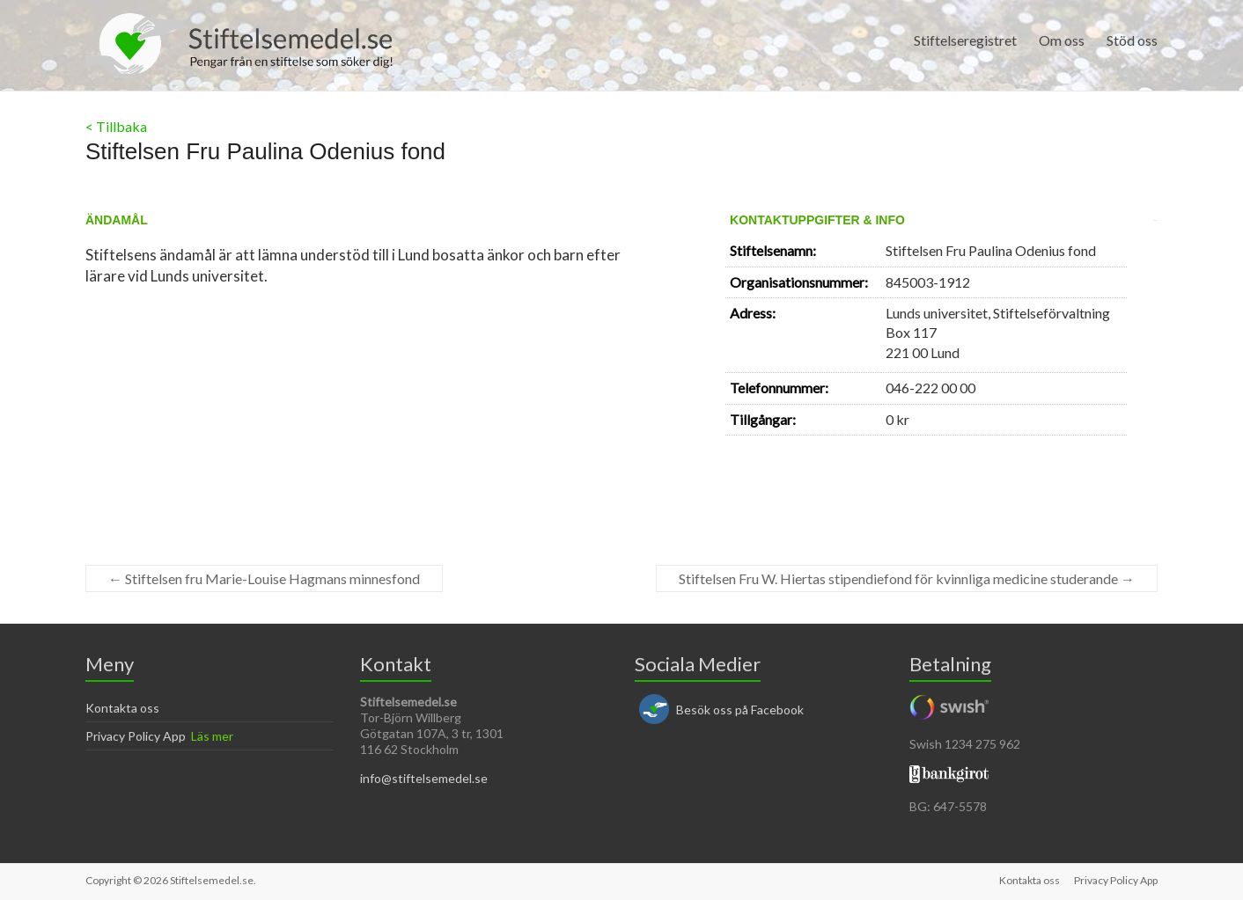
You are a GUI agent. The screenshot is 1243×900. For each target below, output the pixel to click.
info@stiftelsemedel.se (424, 778)
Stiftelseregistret (965, 40)
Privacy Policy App (135, 735)
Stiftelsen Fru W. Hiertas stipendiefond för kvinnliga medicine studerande (907, 578)
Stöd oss (1132, 40)
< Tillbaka (116, 126)
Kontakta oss (122, 707)
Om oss (1062, 40)
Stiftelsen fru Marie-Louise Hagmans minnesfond (264, 578)
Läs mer (212, 735)
